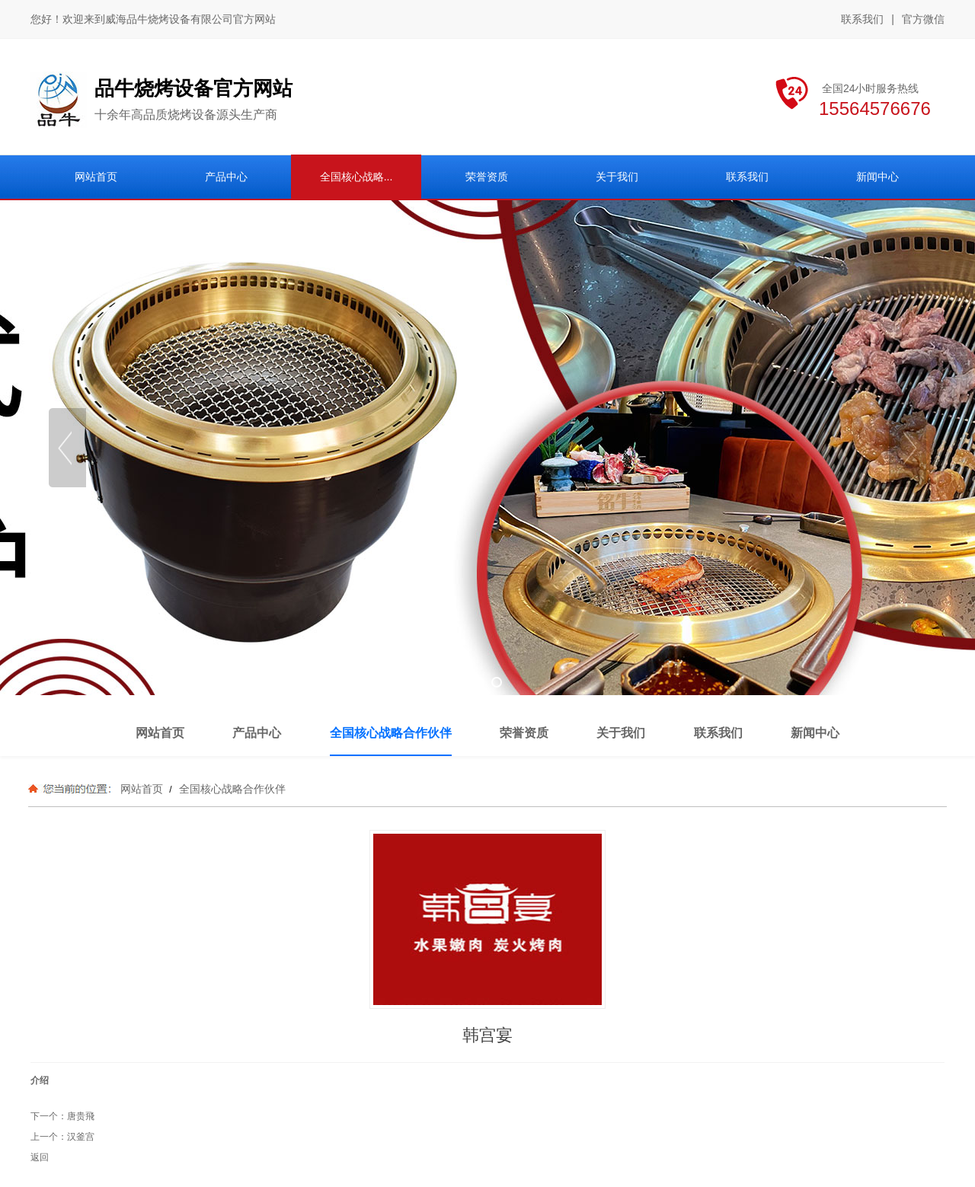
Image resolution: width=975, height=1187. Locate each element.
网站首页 (141, 789)
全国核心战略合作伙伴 (231, 789)
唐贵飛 (80, 1116)
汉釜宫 (80, 1136)
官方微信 (923, 20)
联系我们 (862, 19)
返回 (39, 1157)
